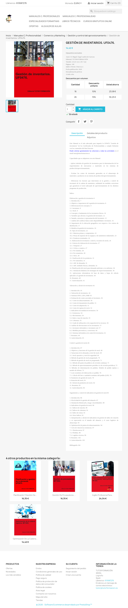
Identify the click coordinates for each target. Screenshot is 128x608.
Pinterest (91, 121)
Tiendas (39, 600)
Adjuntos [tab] (91, 137)
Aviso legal (40, 590)
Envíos (39, 568)
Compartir (78, 121)
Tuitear (85, 121)
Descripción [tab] (77, 133)
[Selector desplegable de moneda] (78, 3)
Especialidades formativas (44, 21)
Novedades (11, 571)
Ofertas (33, 26)
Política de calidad (43, 575)
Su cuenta (72, 564)
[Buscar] (105, 11)
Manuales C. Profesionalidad (79, 16)
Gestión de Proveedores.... (64, 495)
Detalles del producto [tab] (97, 133)
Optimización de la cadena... (25, 539)
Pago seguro (41, 578)
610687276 (21, 3)
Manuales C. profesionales (44, 16)
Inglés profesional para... (102, 495)
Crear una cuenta (73, 575)
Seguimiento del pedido (76, 568)
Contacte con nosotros (46, 594)
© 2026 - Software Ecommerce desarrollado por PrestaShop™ (64, 604)
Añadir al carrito (90, 109)
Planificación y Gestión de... (25, 495)
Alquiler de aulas (51, 26)
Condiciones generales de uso (49, 571)
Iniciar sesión (71, 571)
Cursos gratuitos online (97, 21)
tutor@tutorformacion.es (107, 588)
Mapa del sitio (42, 597)
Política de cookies (44, 587)
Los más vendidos (13, 575)
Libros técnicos (71, 21)
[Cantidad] (69, 109)
